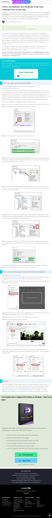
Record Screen (16, 506)
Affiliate (38, 503)
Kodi (14, 511)
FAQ (26, 505)
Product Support (28, 502)
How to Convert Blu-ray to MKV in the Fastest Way (26, 473)
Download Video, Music (18, 502)
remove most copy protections (9, 35)
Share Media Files (17, 505)
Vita (7, 22)
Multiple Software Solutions (19, 510)
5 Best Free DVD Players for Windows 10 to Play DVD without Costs (26, 480)
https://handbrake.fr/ (16, 275)
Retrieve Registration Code (30, 503)
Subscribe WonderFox (41, 505)
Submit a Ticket (28, 506)
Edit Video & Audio (17, 507)
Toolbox (15, 509)
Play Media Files (17, 503)
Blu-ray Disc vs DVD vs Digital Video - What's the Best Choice (26, 475)
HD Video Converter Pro (6, 502)
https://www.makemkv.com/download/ (10, 88)
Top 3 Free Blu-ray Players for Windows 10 (26, 477)
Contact (38, 502)
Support (26, 499)
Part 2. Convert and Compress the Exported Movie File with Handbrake (20, 29)
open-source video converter (15, 277)
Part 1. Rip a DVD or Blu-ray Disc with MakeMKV (15, 27)
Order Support (28, 501)
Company (38, 501)
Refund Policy (39, 506)
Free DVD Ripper (5, 501)
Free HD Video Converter (7, 503)
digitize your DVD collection (8, 389)
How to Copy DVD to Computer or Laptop (26, 478)
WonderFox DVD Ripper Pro (28, 389)
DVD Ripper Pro (5, 499)
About (38, 499)
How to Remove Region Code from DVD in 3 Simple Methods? (26, 482)
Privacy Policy (13, 516)
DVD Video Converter (6, 505)
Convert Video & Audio (18, 499)
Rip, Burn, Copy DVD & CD (19, 501)
